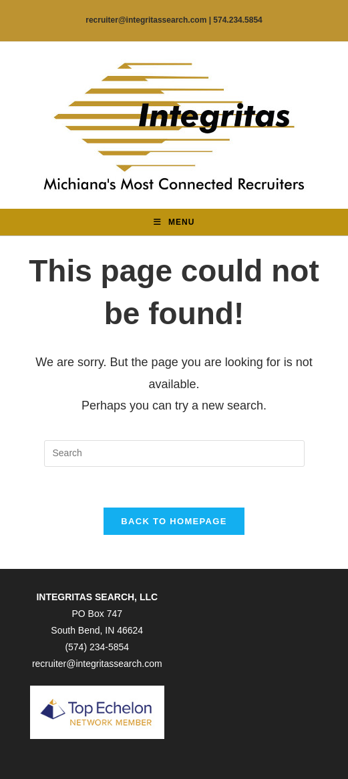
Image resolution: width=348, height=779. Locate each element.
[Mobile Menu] (174, 222)
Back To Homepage (173, 521)
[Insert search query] (174, 453)
